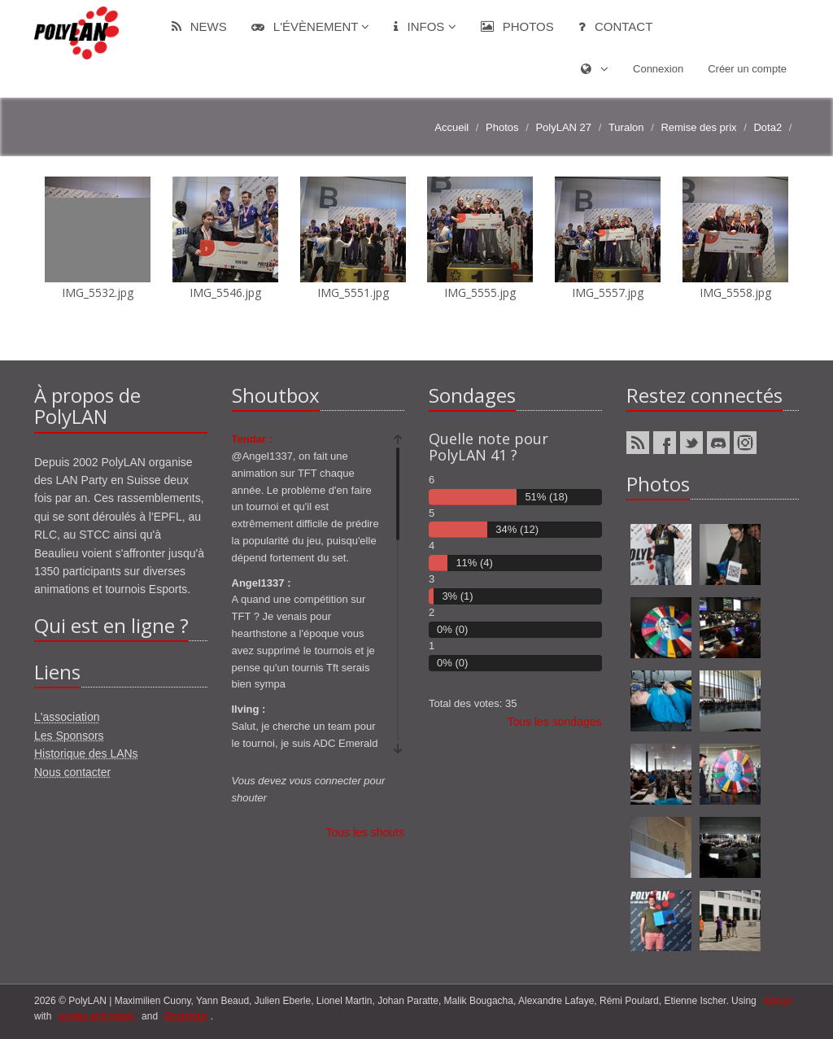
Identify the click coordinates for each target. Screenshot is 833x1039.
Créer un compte (747, 69)
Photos (517, 26)
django (777, 1000)
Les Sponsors (69, 735)
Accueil (451, 127)
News (199, 26)
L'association (67, 716)
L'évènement (310, 26)
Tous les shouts (365, 832)
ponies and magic (97, 1016)
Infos (425, 26)
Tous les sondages (555, 721)
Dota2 (767, 127)
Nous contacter (72, 772)
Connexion (658, 69)
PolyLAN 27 (563, 127)
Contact (615, 26)
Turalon (626, 127)
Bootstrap (185, 1016)
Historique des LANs (86, 753)
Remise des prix (698, 127)
